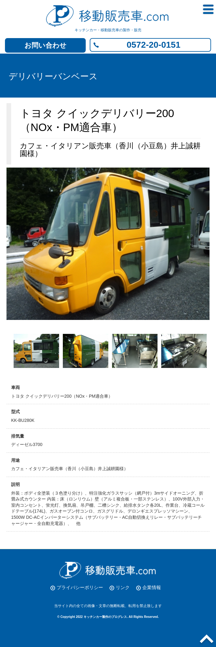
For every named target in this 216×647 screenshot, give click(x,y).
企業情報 (151, 587)
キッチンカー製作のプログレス (105, 617)
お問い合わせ (45, 45)
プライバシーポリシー (80, 587)
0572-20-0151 (153, 45)
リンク (123, 587)
